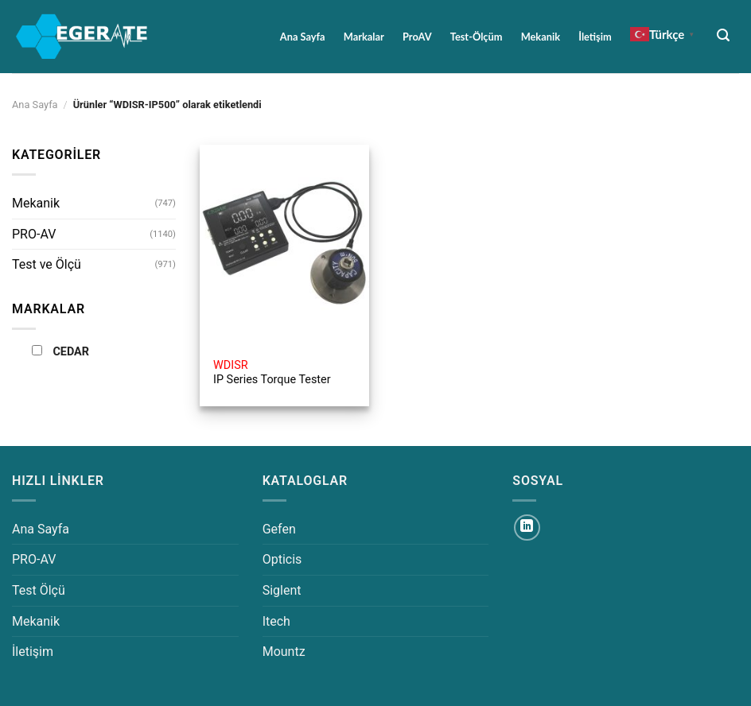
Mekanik (540, 36)
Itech (276, 621)
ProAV (417, 36)
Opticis (282, 559)
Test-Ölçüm (476, 36)
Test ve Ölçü (46, 264)
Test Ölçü (38, 590)
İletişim (594, 36)
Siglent (282, 590)
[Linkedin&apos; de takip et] (527, 527)
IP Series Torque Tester (272, 373)
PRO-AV (34, 234)
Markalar (364, 36)
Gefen (279, 529)
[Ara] (723, 35)
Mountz (284, 651)
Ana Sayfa (302, 36)
